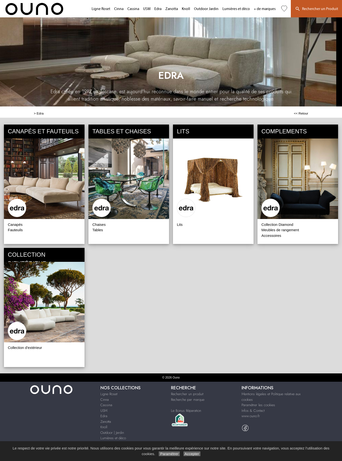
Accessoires (271, 235)
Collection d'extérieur (25, 348)
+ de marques (265, 9)
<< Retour (301, 113)
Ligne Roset (101, 9)
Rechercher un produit (187, 394)
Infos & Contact (253, 410)
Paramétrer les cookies (258, 405)
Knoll (186, 9)
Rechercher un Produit (316, 9)
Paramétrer (169, 454)
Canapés (15, 224)
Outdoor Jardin (206, 9)
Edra (157, 9)
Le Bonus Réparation (186, 410)
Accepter (192, 454)
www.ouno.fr (251, 416)
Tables (97, 230)
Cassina (133, 9)
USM (146, 9)
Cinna (118, 9)
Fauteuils (15, 230)
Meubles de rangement (280, 230)
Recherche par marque (187, 399)
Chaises (99, 224)
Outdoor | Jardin (112, 432)
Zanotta (171, 9)
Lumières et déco (236, 9)
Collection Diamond (277, 224)
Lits (180, 224)
